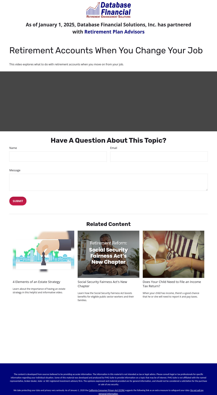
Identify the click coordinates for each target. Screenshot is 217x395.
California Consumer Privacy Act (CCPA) (107, 390)
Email (113, 148)
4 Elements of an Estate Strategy (36, 282)
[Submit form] (17, 201)
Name (13, 148)
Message (14, 170)
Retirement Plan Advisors (114, 31)
